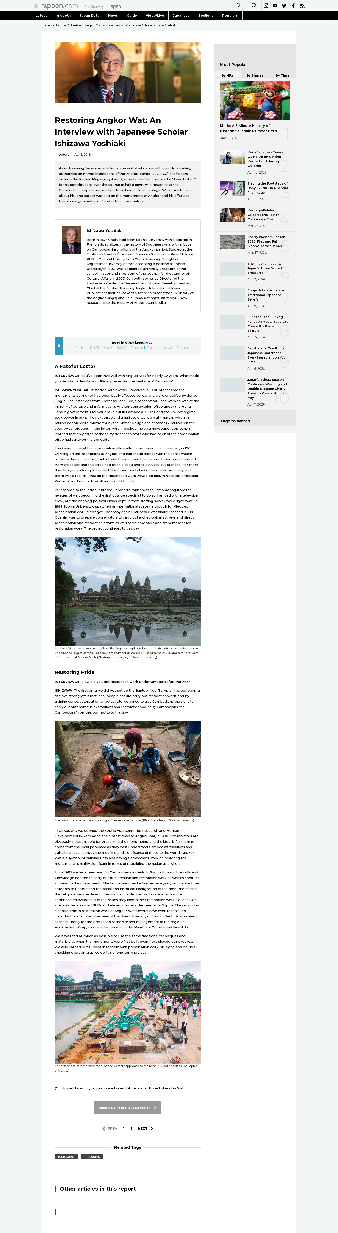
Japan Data (89, 15)
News (113, 15)
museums (92, 1157)
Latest (41, 15)
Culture (63, 155)
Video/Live (155, 15)
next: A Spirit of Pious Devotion (128, 1108)
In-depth (63, 15)
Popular (230, 15)
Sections (206, 15)
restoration (66, 1157)
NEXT (143, 1128)
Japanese (181, 15)
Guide (132, 15)
